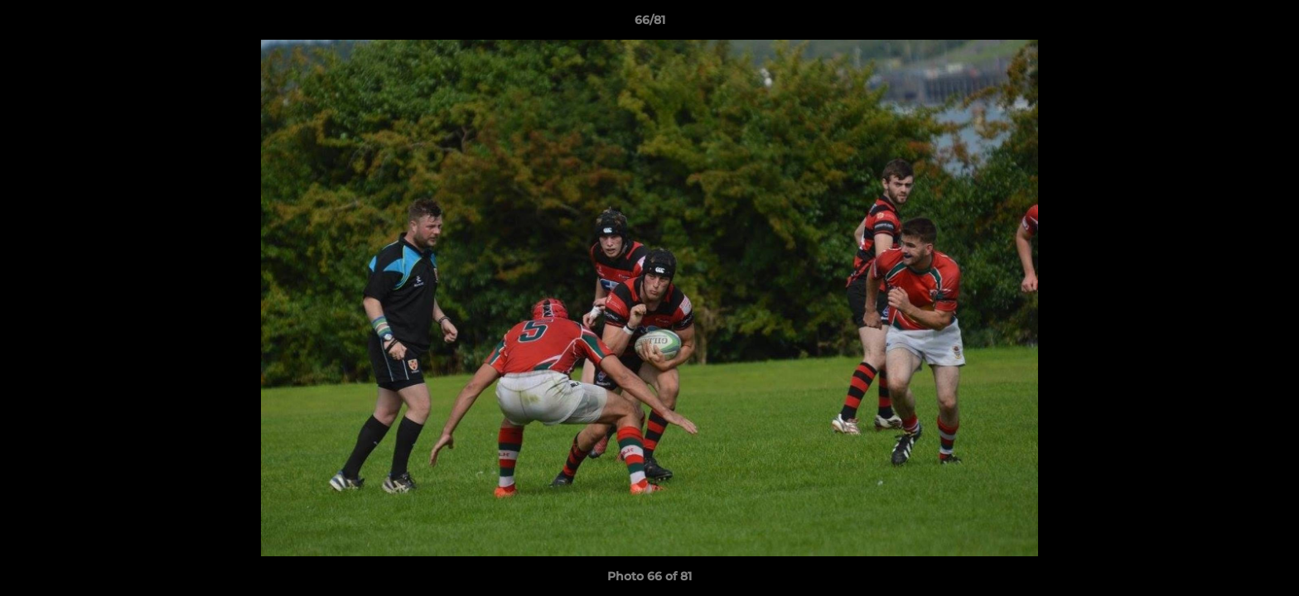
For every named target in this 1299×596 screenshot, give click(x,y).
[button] (1269, 24)
